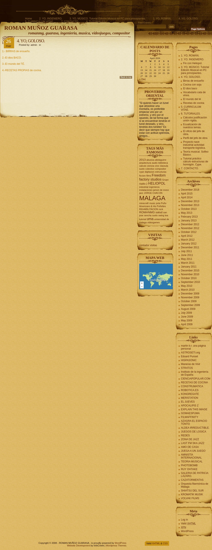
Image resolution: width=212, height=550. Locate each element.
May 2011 (186, 258)
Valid (188, 523)
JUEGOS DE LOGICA (193, 431)
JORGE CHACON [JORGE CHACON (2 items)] (153, 193)
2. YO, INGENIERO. (50, 18)
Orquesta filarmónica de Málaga (194, 485)
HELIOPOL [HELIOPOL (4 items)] (157, 183)
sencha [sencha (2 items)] (147, 215)
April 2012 (187, 235)
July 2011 (186, 251)
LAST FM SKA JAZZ (192, 443)
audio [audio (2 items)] (155, 163)
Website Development (78, 545)
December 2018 (190, 189)
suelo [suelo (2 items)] (155, 215)
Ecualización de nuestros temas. (192, 126)
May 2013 (186, 212)
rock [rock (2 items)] (161, 209)
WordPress (187, 531)
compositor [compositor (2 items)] (160, 169)
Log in (184, 519)
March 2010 (187, 289)
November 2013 (190, 205)
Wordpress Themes (116, 545)
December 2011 (190, 247)
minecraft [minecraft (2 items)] (144, 203)
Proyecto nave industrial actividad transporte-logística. (194, 144)
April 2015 (187, 193)
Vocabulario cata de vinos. (194, 94)
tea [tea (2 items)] (166, 215)
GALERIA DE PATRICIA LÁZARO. (194, 475)
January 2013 (189, 220)
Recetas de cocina (193, 102)
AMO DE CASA (190, 447)
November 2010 (190, 274)
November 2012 (190, 228)
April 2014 (187, 197)
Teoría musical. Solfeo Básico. (195, 153)
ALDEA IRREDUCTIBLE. (195, 427)
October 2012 (189, 232)
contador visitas (148, 245)
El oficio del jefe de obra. (194, 133)
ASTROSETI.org (190, 352)
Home (28, 18)
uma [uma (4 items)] (150, 219)
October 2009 (189, 301)
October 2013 (189, 208)
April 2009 (187, 324)
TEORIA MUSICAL (192, 461)
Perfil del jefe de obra (195, 138)
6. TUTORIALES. (96, 21)
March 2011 (187, 262)
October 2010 (189, 278)
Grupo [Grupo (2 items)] (165, 179)
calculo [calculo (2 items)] (142, 166)
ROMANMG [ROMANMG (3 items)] (147, 212)
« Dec (142, 79)
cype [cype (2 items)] (141, 172)
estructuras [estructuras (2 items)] (160, 172)
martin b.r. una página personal (193, 347)
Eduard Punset (189, 356)
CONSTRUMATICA (192, 386)
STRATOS (187, 367)
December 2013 (190, 201)
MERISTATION (189, 397)
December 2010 (190, 270)
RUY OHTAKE (189, 469)
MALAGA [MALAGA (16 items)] (152, 197)
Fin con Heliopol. (192, 63)
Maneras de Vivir (190, 364)
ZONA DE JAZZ (190, 439)
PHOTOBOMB (189, 465)
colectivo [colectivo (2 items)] (149, 169)
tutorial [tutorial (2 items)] (142, 219)
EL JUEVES (188, 401)
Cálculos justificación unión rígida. (195, 119)
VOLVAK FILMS (190, 498)
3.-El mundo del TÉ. (13, 63)
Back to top (126, 77)
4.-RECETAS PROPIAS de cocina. (22, 70)
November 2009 (190, 297)
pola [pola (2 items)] (158, 203)
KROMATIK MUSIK (192, 494)
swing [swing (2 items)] (161, 215)
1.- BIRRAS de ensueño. (16, 51)
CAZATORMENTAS (192, 479)
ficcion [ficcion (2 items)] (142, 175)
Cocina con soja (192, 84)
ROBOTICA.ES (190, 390)
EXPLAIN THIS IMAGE (194, 409)
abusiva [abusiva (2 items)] (150, 160)
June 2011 (187, 255)
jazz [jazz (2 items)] (141, 193)
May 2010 (186, 285)
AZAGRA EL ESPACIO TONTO (194, 422)
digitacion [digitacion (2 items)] (149, 172)
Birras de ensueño (193, 80)
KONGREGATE (190, 394)
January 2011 (189, 266)
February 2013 (189, 216)
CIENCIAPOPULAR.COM (195, 378)
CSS (165, 543)
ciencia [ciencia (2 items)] (150, 166)
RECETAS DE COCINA (194, 382)
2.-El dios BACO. (12, 57)
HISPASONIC (189, 360)
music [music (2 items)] (152, 203)
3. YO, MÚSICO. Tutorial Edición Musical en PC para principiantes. (108, 18)
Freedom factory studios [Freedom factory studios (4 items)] (152, 177)
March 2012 (187, 239)
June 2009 (187, 316)
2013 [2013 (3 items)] (142, 159)
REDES (185, 435)
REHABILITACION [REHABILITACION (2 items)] (148, 209)
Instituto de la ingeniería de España (194, 373)
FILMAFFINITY (189, 417)
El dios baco (190, 88)
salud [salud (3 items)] (159, 212)
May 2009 (186, 320)
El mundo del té (192, 99)
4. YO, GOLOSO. (188, 18)
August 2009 (188, 308)
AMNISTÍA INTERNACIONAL (191, 456)
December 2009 (190, 293)
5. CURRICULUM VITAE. (39, 21)
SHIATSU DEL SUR (192, 490)
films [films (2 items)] (148, 175)
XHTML (156, 543)
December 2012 (190, 224)
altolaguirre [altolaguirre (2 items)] (160, 160)
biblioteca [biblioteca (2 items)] (163, 163)
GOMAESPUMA (190, 413)
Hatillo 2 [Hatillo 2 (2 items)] (143, 183)
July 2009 (186, 312)
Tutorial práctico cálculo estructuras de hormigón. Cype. (195, 161)
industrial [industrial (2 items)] (143, 187)
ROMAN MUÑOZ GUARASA (41, 28)
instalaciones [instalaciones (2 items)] (145, 190)
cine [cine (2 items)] (157, 166)
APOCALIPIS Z (190, 405)
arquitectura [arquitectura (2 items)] (145, 163)
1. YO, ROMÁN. (162, 18)
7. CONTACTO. (70, 21)
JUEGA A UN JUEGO (193, 450)
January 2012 (189, 243)
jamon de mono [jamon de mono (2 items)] (161, 190)
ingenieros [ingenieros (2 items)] (154, 187)
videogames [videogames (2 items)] (153, 222)
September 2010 (190, 282)
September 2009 (190, 305)
